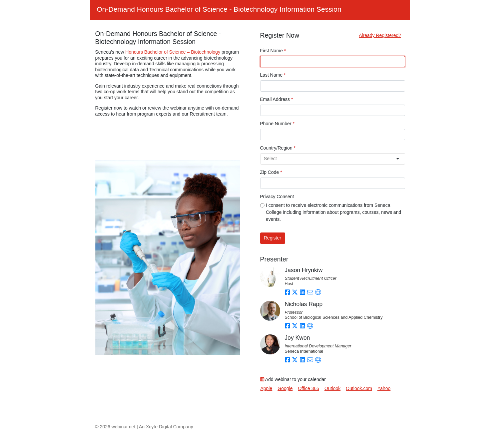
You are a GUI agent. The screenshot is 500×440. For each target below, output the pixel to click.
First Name (273, 50)
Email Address (276, 99)
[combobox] (329, 158)
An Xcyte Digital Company (166, 426)
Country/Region (278, 148)
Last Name (273, 75)
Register (272, 237)
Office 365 (308, 388)
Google (284, 388)
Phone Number (277, 123)
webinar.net (124, 426)
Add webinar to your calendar (293, 379)
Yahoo (383, 388)
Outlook (332, 388)
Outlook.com (359, 388)
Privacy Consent (277, 196)
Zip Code (271, 172)
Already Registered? (380, 35)
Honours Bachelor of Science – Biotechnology (172, 52)
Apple (266, 388)
